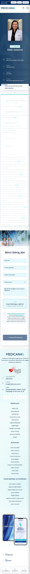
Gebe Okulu (15, 470)
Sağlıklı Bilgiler (15, 425)
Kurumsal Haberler (15, 434)
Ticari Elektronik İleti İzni (15, 501)
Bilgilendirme (19, 315)
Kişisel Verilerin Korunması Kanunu (16, 313)
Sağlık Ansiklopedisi (15, 423)
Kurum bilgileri (15, 459)
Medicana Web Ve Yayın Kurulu (15, 498)
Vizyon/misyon (15, 450)
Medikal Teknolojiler (15, 428)
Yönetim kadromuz (15, 456)
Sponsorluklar (15, 473)
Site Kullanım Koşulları (15, 484)
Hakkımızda (15, 408)
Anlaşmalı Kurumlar (15, 417)
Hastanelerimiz (15, 411)
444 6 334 (4, 3)
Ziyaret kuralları (15, 462)
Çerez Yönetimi (15, 504)
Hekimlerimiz (15, 420)
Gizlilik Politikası (15, 495)
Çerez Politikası (15, 492)
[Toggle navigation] (27, 8)
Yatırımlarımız (15, 453)
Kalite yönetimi (15, 468)
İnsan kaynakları (15, 447)
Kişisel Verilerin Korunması (15, 490)
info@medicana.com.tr (13, 384)
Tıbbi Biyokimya (10, 67)
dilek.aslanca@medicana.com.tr (15, 80)
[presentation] (15, 329)
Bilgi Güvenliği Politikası (15, 487)
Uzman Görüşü (15, 431)
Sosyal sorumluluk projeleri (15, 465)
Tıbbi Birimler (15, 414)
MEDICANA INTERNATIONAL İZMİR (15, 60)
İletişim (15, 437)
